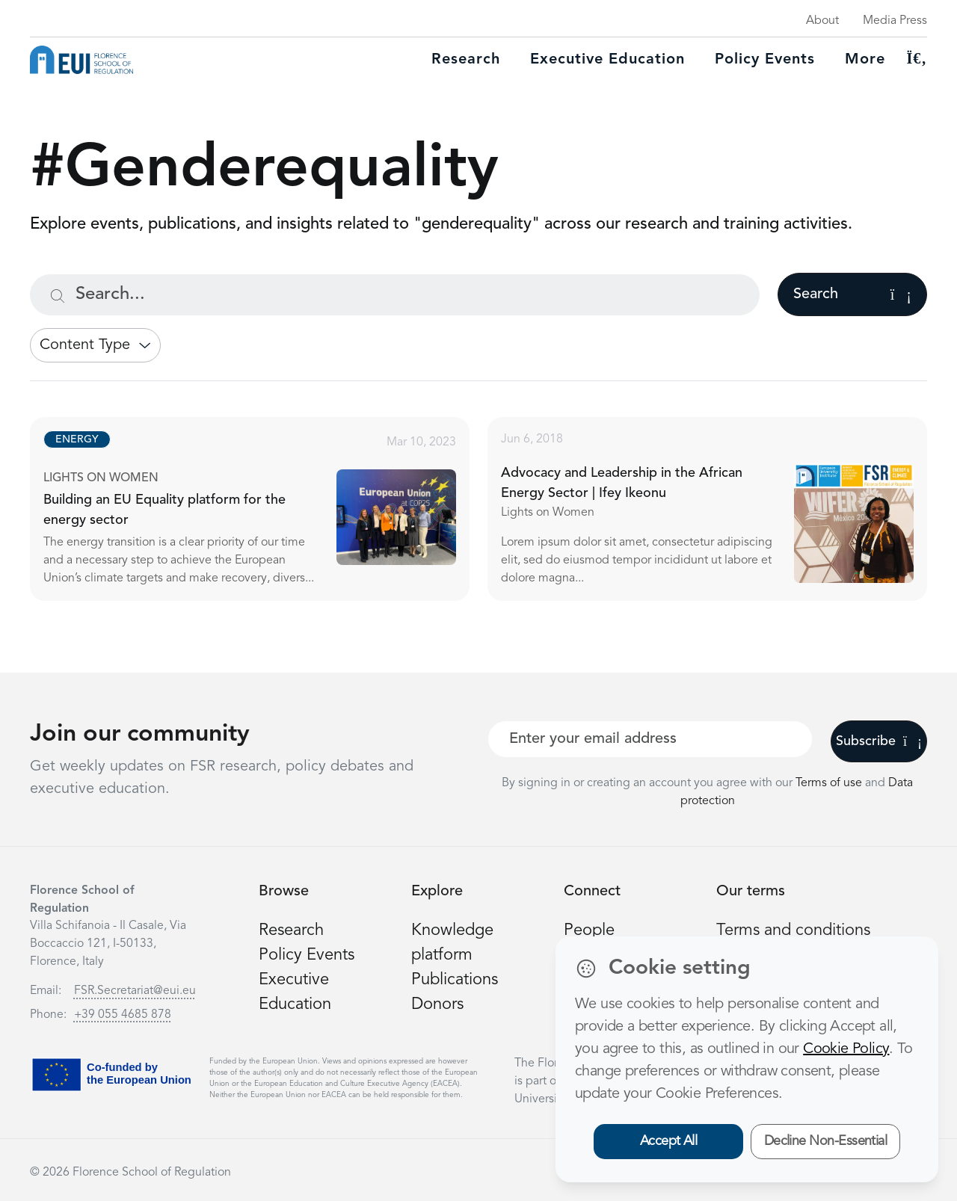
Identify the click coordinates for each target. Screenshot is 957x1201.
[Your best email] (650, 739)
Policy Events (765, 59)
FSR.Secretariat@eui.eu (135, 991)
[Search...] (395, 294)
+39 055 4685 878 (122, 1015)
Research (465, 59)
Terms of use (830, 783)
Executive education (607, 59)
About (822, 21)
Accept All (669, 1141)
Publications (454, 980)
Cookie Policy (846, 1049)
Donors (437, 1004)
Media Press (895, 21)
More (865, 59)
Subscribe (879, 741)
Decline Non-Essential (825, 1141)
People (589, 930)
